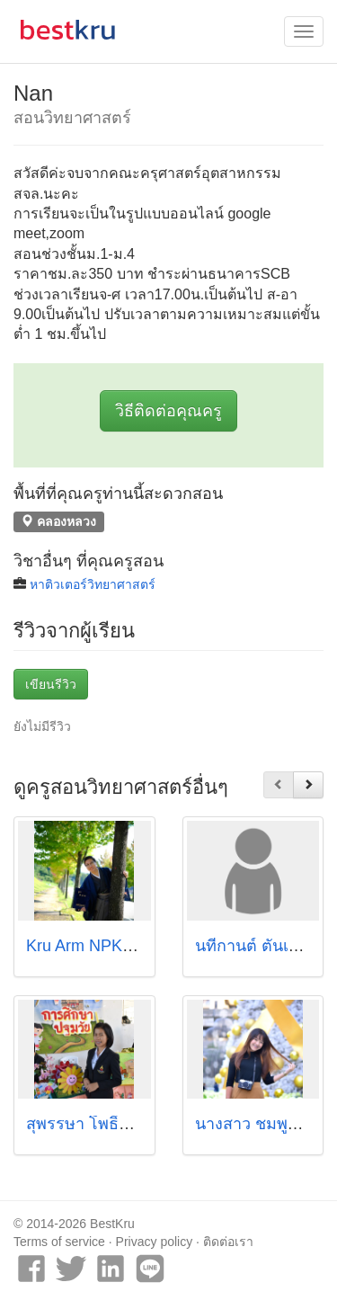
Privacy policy (154, 1241)
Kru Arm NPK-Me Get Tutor (124, 946)
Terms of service (59, 1241)
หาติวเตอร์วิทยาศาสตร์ (92, 584)
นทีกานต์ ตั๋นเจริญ (258, 946)
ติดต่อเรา (228, 1241)
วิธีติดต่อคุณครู (168, 411)
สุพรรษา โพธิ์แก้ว (87, 1124)
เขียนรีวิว (50, 684)
